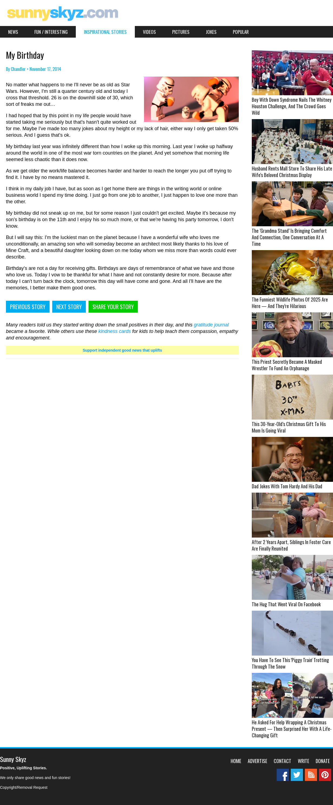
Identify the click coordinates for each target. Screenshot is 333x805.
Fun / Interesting (51, 31)
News (13, 31)
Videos (149, 31)
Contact (282, 760)
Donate (323, 760)
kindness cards (114, 331)
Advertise (257, 760)
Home (236, 760)
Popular (241, 31)
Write (303, 760)
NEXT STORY (69, 307)
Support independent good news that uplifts (122, 350)
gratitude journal (211, 325)
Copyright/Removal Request (23, 787)
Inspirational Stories (105, 31)
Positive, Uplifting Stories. (23, 768)
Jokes (211, 31)
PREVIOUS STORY (27, 307)
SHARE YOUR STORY (113, 307)
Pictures (181, 31)
